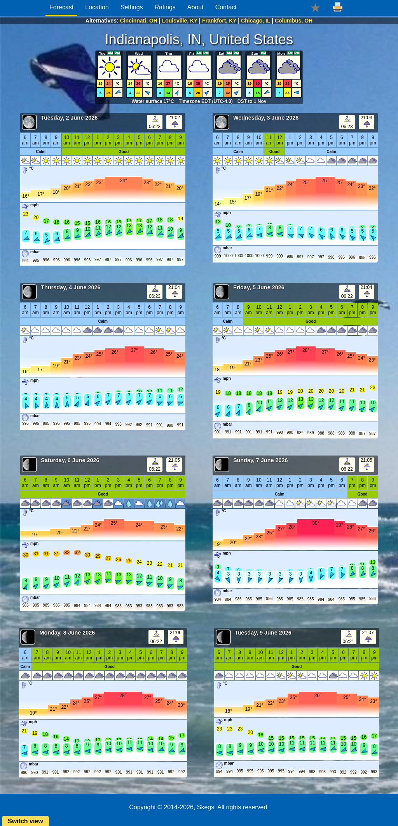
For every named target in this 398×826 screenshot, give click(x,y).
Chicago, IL (255, 20)
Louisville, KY (180, 20)
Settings (131, 7)
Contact (226, 7)
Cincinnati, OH (138, 20)
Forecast (61, 7)
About (195, 7)
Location (97, 7)
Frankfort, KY (219, 20)
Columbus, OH (293, 20)
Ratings (165, 7)
